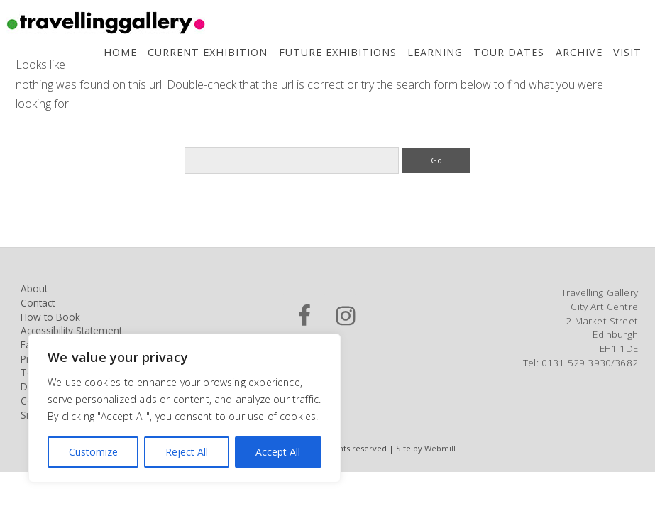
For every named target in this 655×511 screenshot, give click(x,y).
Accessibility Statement (71, 330)
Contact (38, 302)
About (34, 288)
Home (120, 52)
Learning (435, 52)
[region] (184, 408)
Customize (93, 451)
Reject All (186, 451)
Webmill (440, 448)
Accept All (277, 451)
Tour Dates (508, 52)
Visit (627, 52)
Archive (579, 52)
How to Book (50, 317)
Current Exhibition (208, 52)
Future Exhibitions (338, 52)
